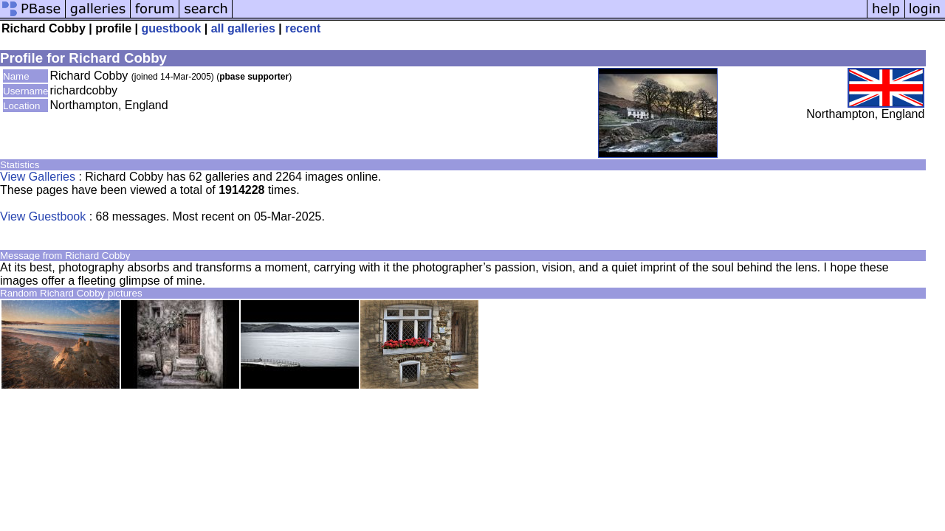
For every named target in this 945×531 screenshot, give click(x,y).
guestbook (171, 28)
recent (302, 28)
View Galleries (37, 176)
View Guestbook (43, 216)
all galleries (243, 28)
